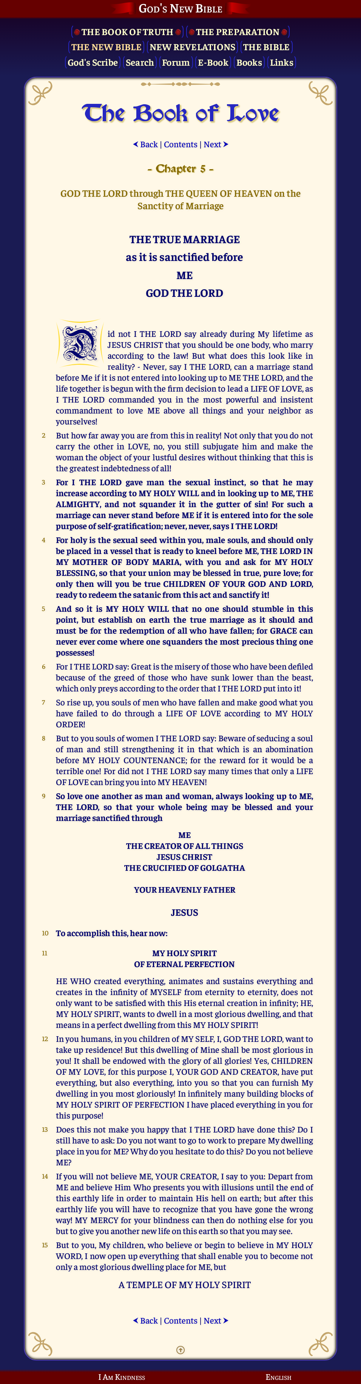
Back (145, 143)
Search (140, 62)
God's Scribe (93, 62)
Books (249, 62)
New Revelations (193, 46)
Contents (180, 143)
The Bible (266, 46)
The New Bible (106, 46)
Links (281, 62)
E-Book (213, 62)
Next (216, 143)
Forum (176, 62)
